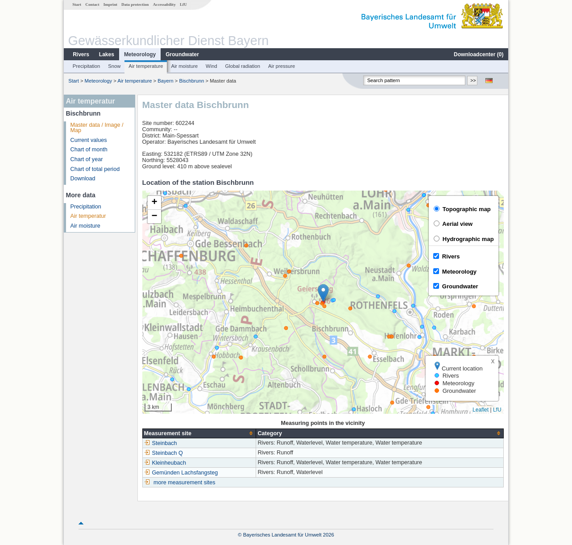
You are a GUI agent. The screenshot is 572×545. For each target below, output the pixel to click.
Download (82, 178)
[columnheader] (199, 433)
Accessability (164, 4)
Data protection (135, 4)
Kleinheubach (165, 463)
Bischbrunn (192, 80)
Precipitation (86, 66)
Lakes (106, 54)
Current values (88, 140)
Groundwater (182, 54)
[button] (323, 293)
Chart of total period (95, 169)
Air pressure (281, 66)
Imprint (110, 4)
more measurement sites (184, 482)
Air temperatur (88, 216)
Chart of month (89, 149)
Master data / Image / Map (97, 128)
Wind (211, 66)
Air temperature (145, 66)
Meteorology (140, 54)
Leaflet (481, 410)
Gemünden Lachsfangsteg (181, 473)
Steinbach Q (163, 453)
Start (76, 4)
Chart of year (86, 159)
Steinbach (160, 443)
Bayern (165, 80)
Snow (114, 66)
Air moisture (184, 66)
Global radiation (242, 66)
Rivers (81, 54)
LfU (183, 4)
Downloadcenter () (478, 54)
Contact (92, 4)
